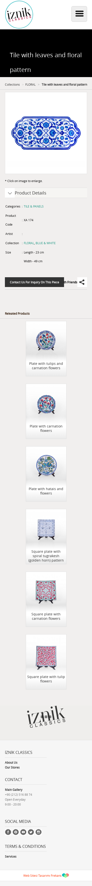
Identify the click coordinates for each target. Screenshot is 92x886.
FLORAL (30, 84)
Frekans (56, 875)
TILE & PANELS (34, 206)
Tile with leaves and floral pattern (64, 84)
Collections (12, 84)
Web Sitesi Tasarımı (36, 875)
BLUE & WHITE (46, 243)
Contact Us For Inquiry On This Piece (34, 282)
